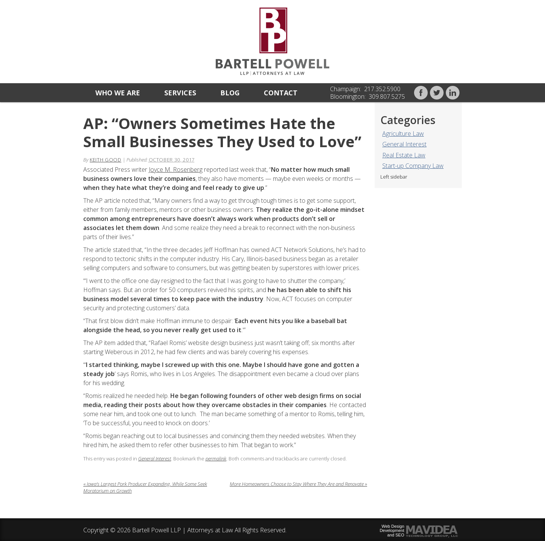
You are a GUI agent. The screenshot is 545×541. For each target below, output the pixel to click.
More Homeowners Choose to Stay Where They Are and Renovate (298, 483)
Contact (280, 92)
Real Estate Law (403, 155)
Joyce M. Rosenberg (175, 169)
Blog (230, 92)
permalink (216, 458)
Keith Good (105, 159)
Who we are (117, 92)
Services (180, 92)
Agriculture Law (403, 133)
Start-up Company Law (413, 166)
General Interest (404, 144)
